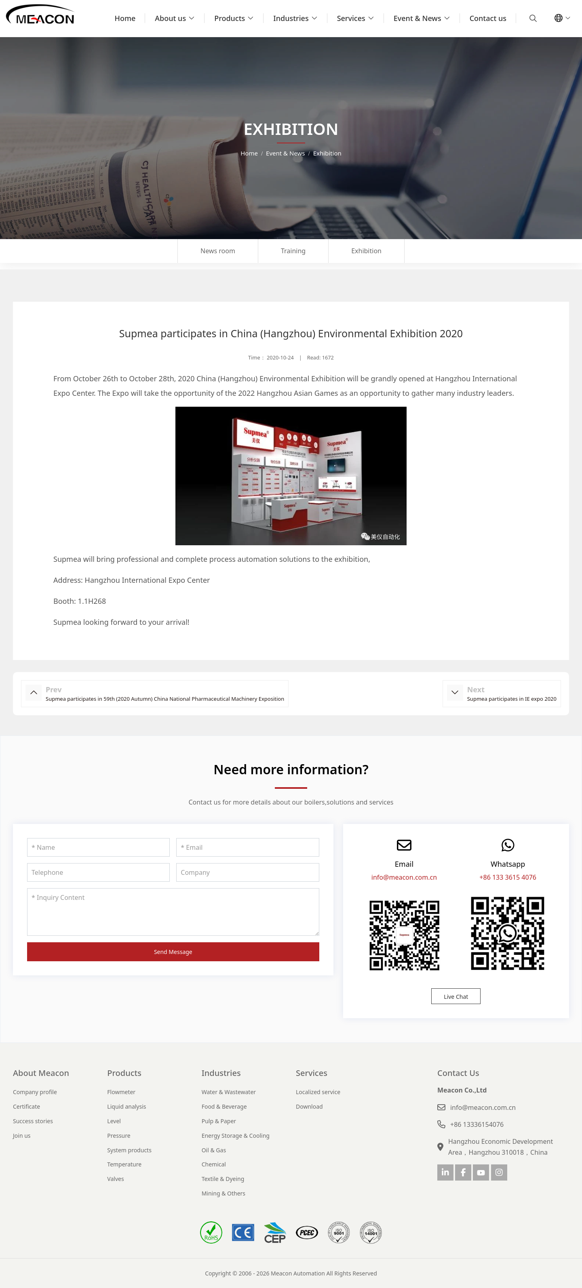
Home (124, 18)
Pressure (118, 1135)
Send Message (173, 952)
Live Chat (456, 996)
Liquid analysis (126, 1106)
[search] (532, 18)
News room (217, 250)
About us (170, 18)
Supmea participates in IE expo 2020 (512, 698)
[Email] (247, 847)
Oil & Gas (214, 1150)
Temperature (124, 1164)
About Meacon (41, 1072)
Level (114, 1121)
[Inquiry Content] (173, 912)
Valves (115, 1179)
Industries (290, 18)
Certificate (26, 1106)
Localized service (318, 1092)
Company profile (35, 1092)
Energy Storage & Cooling (236, 1135)
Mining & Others (223, 1193)
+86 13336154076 (477, 1124)
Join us (22, 1135)
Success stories (33, 1121)
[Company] (247, 872)
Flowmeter (121, 1092)
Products (229, 18)
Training (293, 250)
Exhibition (366, 250)
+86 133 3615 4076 (507, 877)
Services (351, 18)
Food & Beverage (224, 1106)
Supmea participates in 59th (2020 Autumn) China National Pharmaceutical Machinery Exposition (165, 698)
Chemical (214, 1164)
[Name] (98, 847)
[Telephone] (98, 872)
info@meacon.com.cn (404, 877)
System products (129, 1150)
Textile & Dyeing (223, 1179)
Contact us (488, 18)
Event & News (417, 18)
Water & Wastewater (229, 1092)
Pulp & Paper (219, 1121)
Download (309, 1106)
